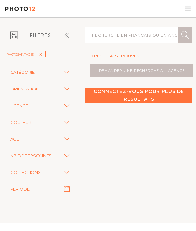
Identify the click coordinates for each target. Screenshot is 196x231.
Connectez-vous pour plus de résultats (139, 95)
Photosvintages (25, 54)
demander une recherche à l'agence (142, 70)
